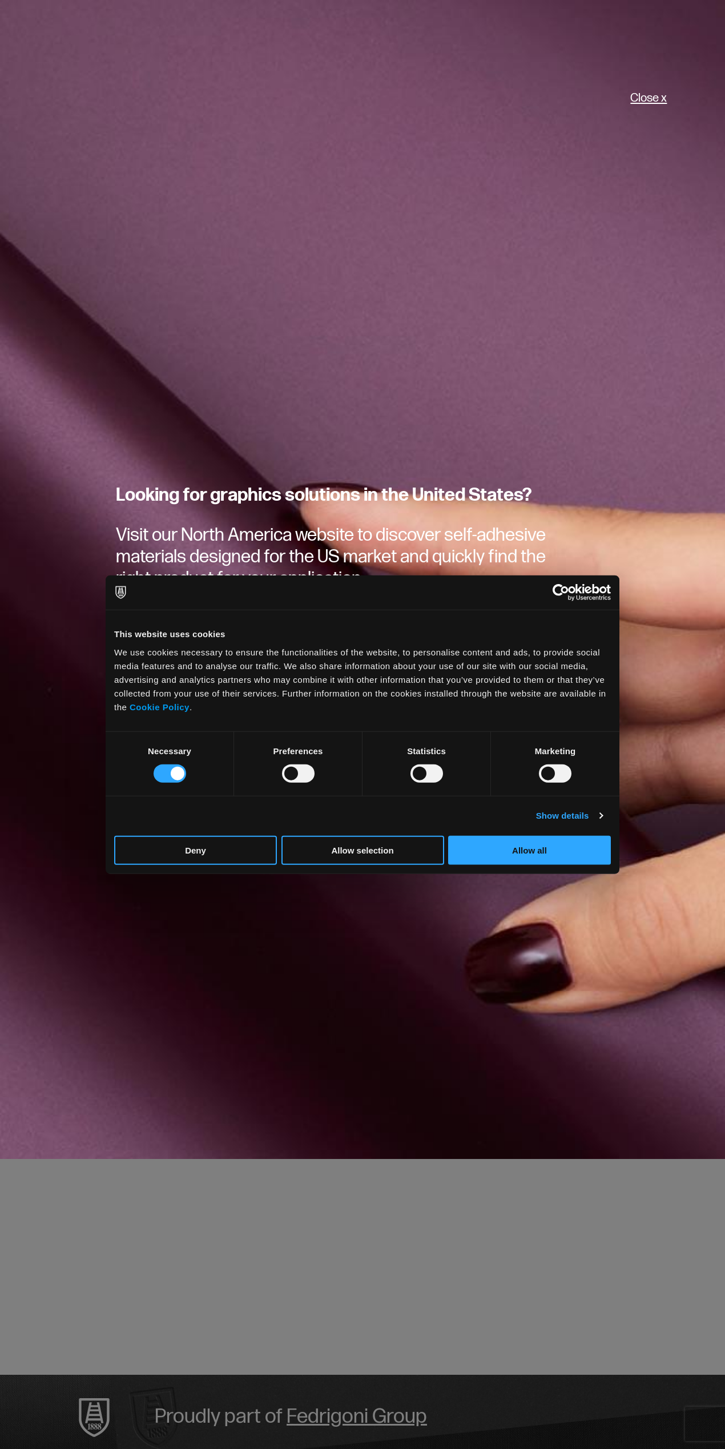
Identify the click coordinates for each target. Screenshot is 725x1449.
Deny (195, 850)
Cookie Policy (160, 706)
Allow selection (362, 850)
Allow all (529, 850)
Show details (562, 815)
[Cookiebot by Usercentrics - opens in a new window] (561, 592)
